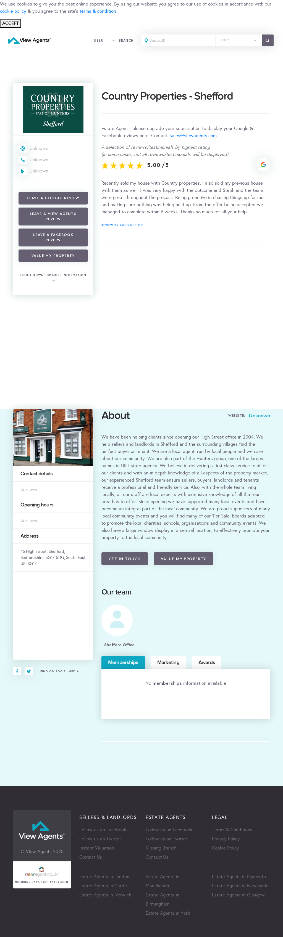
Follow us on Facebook (102, 830)
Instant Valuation (96, 848)
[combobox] (239, 40)
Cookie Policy (225, 848)
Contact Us (90, 857)
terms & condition (98, 11)
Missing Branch (161, 848)
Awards (206, 662)
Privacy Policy (226, 839)
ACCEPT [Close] (10, 23)
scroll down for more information (53, 275)
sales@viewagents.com (193, 136)
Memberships (123, 662)
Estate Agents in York (168, 913)
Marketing (168, 662)
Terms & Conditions (232, 830)
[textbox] (239, 38)
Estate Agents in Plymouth (239, 877)
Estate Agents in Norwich (105, 895)
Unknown (39, 148)
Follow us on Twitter (100, 839)
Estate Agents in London (104, 877)
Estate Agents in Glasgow (238, 895)
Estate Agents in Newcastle (240, 886)
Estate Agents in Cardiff (104, 886)
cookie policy (13, 11)
